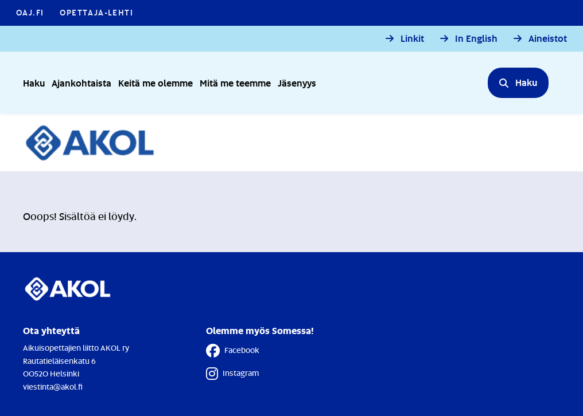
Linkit (412, 39)
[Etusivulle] (96, 142)
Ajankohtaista (81, 82)
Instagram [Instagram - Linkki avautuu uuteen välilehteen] (232, 373)
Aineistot (547, 39)
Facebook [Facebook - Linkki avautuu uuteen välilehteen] (232, 351)
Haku (34, 82)
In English (476, 39)
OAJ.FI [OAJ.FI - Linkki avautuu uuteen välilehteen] (30, 12)
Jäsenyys (297, 82)
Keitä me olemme (155, 82)
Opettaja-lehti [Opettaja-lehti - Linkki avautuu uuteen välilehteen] (96, 12)
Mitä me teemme (235, 82)
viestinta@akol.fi (53, 386)
